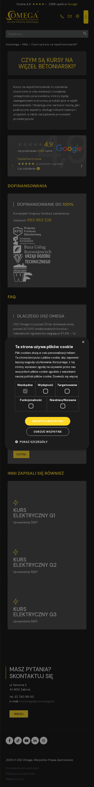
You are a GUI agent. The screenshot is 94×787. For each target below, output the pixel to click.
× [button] (83, 341)
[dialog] (47, 393)
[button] (31, 442)
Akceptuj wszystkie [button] (47, 421)
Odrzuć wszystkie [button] (48, 431)
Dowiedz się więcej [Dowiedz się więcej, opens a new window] (65, 376)
